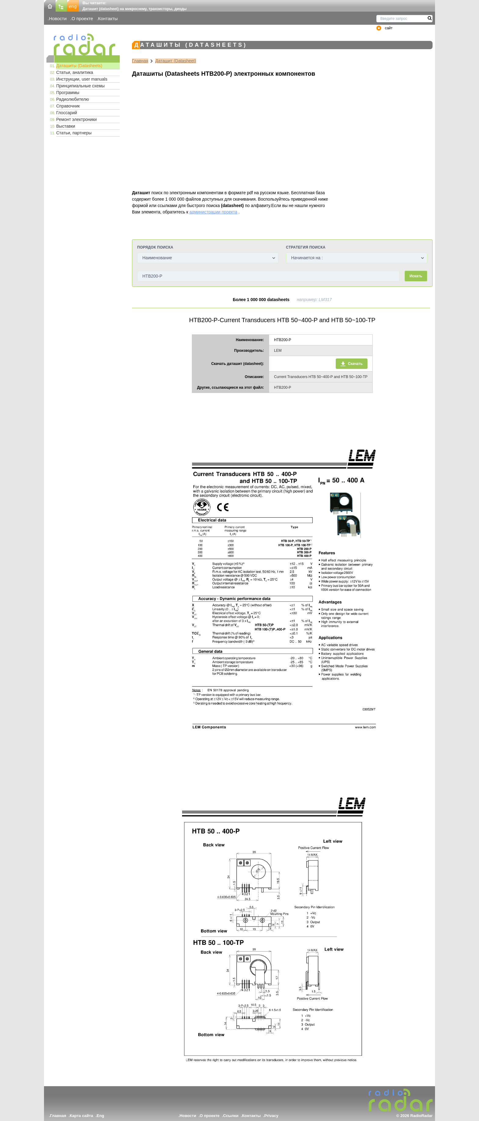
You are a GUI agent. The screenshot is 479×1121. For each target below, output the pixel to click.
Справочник (68, 106)
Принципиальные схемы (80, 85)
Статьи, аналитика (74, 72)
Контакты (108, 18)
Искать (416, 276)
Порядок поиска (155, 247)
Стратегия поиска (305, 247)
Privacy (271, 1115)
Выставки (65, 126)
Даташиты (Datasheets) (79, 65)
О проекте (82, 18)
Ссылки (230, 1115)
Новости (58, 18)
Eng (100, 1115)
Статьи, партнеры (74, 132)
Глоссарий (66, 112)
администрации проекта (213, 211)
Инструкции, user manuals (81, 79)
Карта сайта (81, 1115)
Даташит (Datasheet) (175, 60)
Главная (140, 60)
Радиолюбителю (72, 99)
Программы (67, 92)
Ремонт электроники (76, 119)
